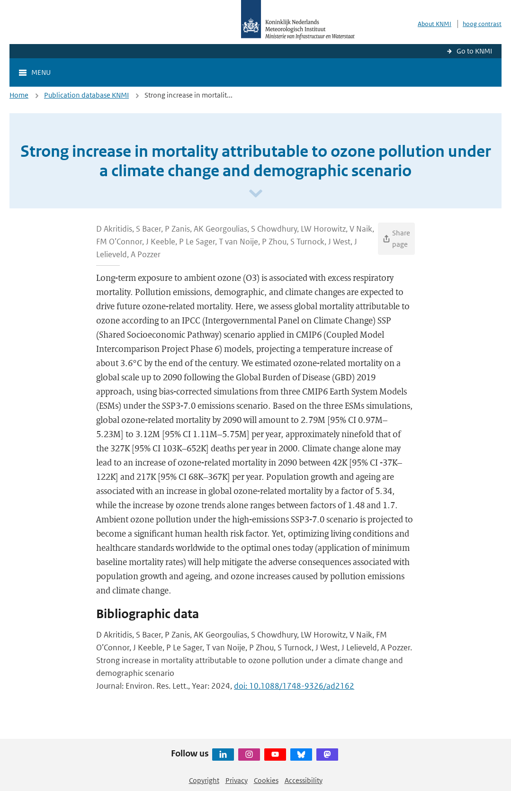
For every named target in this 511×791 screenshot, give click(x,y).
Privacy (236, 780)
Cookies (266, 780)
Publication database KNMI (86, 94)
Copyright (204, 780)
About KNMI (434, 24)
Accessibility (304, 780)
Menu (41, 72)
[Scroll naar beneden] (255, 194)
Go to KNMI (474, 50)
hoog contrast (482, 24)
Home (18, 94)
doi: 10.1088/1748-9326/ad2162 (294, 686)
